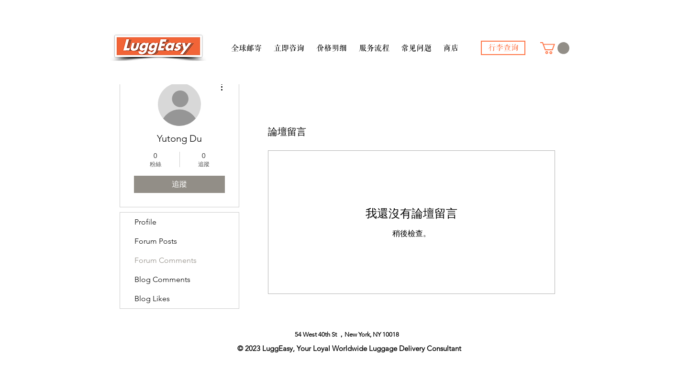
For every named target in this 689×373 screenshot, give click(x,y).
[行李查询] (503, 48)
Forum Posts (155, 241)
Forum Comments (165, 260)
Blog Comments (162, 279)
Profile (145, 221)
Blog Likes (152, 298)
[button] (246, 44)
